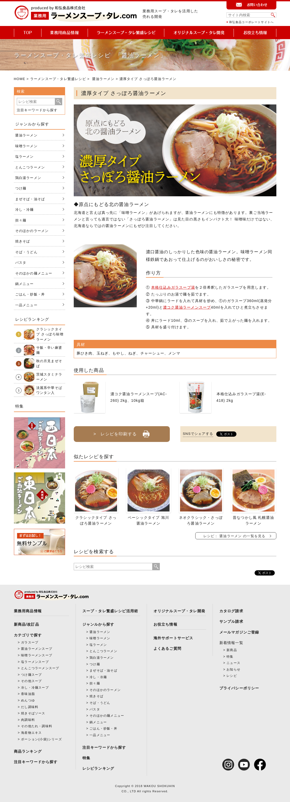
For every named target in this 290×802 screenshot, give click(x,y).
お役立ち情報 (165, 624)
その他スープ (31, 681)
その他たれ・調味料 (36, 726)
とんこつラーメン (30, 167)
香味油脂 (28, 694)
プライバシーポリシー (239, 688)
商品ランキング (28, 751)
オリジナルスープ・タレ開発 (179, 611)
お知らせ (233, 669)
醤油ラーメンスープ (36, 649)
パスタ (21, 263)
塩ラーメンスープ (35, 662)
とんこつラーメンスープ (40, 668)
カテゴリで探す (28, 635)
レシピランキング (98, 768)
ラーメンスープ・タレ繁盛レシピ (58, 79)
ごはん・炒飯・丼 (30, 294)
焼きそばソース (33, 713)
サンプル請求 (231, 621)
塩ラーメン (24, 157)
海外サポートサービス (173, 638)
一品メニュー (26, 305)
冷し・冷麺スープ (35, 687)
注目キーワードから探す (37, 110)
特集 (86, 758)
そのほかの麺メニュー (33, 273)
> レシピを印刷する (121, 432)
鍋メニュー (24, 284)
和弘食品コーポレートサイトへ (251, 22)
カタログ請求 (231, 611)
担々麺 (21, 220)
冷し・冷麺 (24, 210)
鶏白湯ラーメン (28, 178)
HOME (19, 79)
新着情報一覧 (231, 643)
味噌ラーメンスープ (36, 655)
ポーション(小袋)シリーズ (41, 739)
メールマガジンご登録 (239, 632)
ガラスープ (29, 642)
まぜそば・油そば (30, 199)
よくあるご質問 (167, 648)
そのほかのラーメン (32, 231)
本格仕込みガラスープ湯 (173, 287)
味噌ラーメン (26, 146)
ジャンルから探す (98, 624)
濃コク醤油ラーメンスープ (187, 307)
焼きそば (22, 241)
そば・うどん (26, 252)
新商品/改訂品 (26, 624)
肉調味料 (28, 720)
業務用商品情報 (28, 611)
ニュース (233, 663)
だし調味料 (29, 707)
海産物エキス (31, 733)
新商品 (231, 650)
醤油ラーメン (103, 79)
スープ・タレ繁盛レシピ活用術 (110, 611)
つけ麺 (21, 188)
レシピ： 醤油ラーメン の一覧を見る (234, 536)
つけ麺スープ (31, 675)
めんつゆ (28, 700)
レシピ (231, 676)
